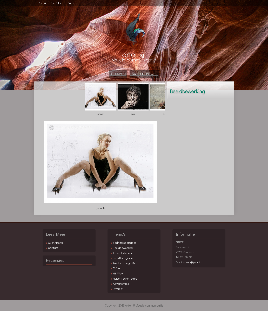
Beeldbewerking (123, 248)
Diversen (118, 289)
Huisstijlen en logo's (125, 278)
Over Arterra (57, 3)
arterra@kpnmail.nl (193, 262)
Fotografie (118, 74)
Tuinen (117, 268)
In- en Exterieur (122, 253)
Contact (72, 3)
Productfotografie (124, 263)
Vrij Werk (118, 273)
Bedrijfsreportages (124, 242)
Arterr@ (42, 3)
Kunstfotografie (123, 258)
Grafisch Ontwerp (144, 74)
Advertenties (121, 283)
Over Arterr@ (56, 242)
